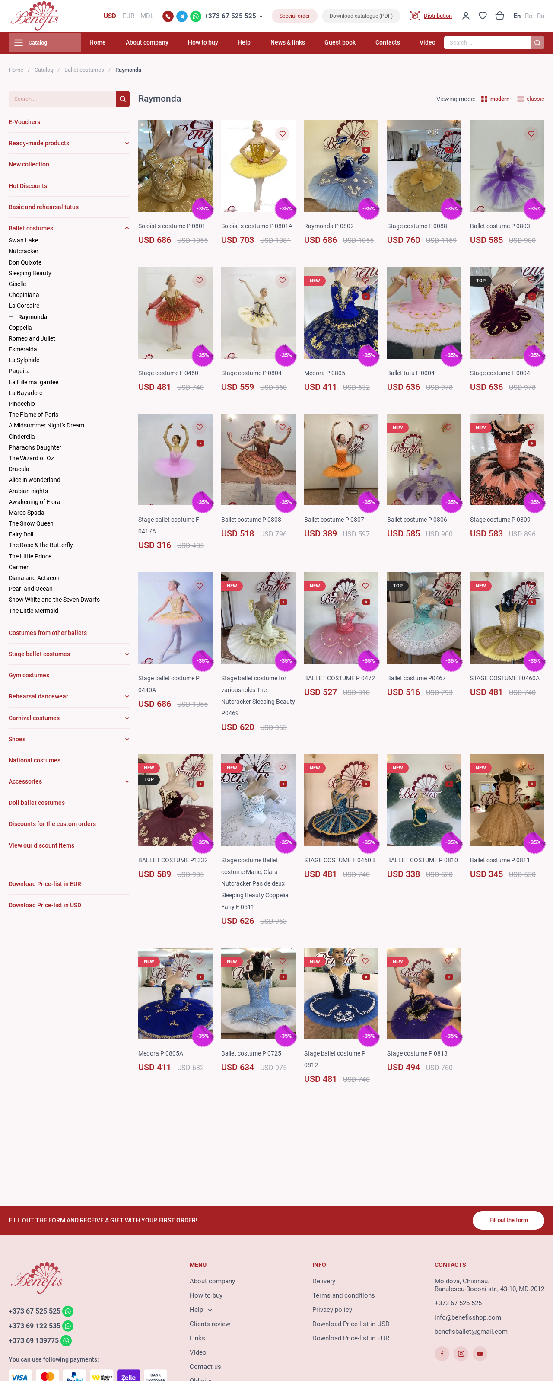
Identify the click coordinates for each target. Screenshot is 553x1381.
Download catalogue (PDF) (361, 17)
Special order (295, 17)
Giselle (17, 286)
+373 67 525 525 (230, 17)
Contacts (392, 45)
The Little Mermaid (33, 613)
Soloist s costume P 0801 (175, 229)
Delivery (323, 1283)
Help (262, 45)
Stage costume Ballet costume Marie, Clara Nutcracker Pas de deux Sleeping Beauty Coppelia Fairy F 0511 (257, 898)
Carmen (19, 569)
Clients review (210, 1326)
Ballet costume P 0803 (502, 229)
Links (197, 1340)
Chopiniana (24, 297)
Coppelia (20, 330)
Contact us (205, 1368)
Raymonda (33, 319)
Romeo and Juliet (32, 341)
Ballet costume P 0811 (502, 874)
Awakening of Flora (34, 504)
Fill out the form (505, 1221)
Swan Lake (23, 243)
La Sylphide (24, 363)
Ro (529, 17)
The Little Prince (30, 558)
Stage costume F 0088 (419, 229)
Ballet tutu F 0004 (412, 387)
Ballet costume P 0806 (419, 534)
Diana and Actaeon (34, 580)
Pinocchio (22, 406)
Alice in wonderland (34, 482)
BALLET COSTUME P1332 (175, 874)
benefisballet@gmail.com (471, 1333)
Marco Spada (26, 515)
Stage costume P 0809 (502, 534)
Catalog (44, 72)
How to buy (225, 45)
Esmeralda (23, 351)
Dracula (19, 472)
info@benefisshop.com (468, 1319)
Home (129, 45)
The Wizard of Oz (31, 460)
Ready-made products (39, 146)
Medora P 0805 (325, 387)
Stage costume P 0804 (253, 387)
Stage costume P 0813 (419, 1068)
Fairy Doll (21, 537)
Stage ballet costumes (39, 656)
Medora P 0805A (162, 1068)
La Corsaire (24, 308)
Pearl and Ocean (31, 591)
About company (174, 45)
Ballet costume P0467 (418, 692)
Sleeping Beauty (30, 275)
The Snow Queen (31, 526)
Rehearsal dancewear (38, 699)
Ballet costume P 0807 (336, 534)
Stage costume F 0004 (502, 387)
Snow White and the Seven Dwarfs (54, 602)
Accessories (25, 784)
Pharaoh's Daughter (35, 450)
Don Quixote (25, 265)
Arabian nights (28, 493)
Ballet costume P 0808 (253, 534)
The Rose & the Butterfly (41, 548)
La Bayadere (25, 395)
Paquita (19, 373)
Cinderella (22, 439)
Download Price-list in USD (351, 1326)
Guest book (349, 45)
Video (427, 45)
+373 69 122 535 (37, 1328)
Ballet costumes (84, 72)
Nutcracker (23, 254)
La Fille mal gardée (33, 384)
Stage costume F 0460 (170, 387)
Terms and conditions (343, 1297)
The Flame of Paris (33, 417)
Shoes (17, 741)
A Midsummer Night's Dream (46, 428)
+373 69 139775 (36, 1343)
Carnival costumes (34, 720)
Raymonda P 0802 (330, 229)
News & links (301, 45)
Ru (540, 17)
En (517, 17)
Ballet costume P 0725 (253, 1068)
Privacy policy (332, 1311)
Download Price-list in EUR (350, 1340)
